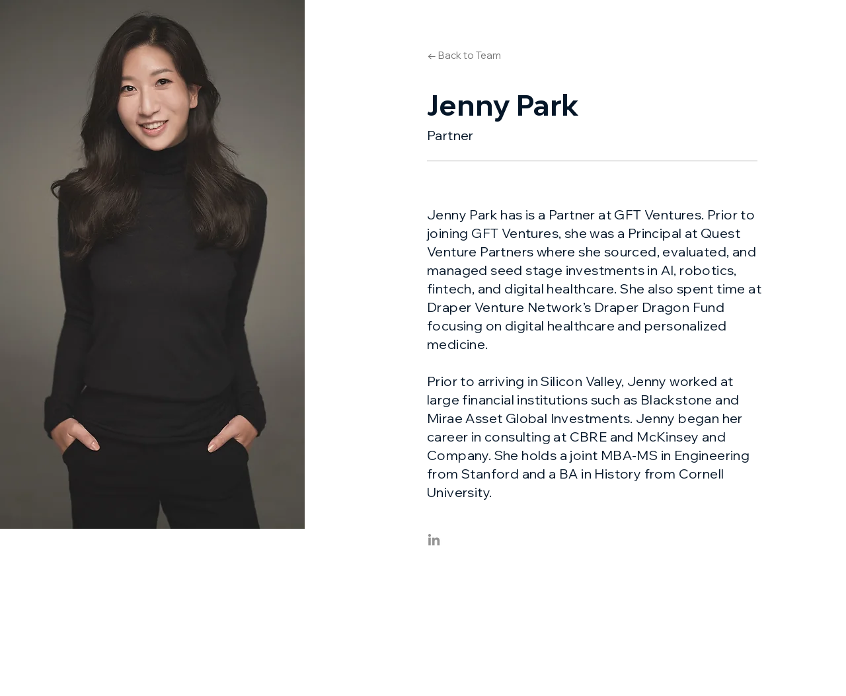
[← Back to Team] (464, 55)
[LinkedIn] (434, 539)
